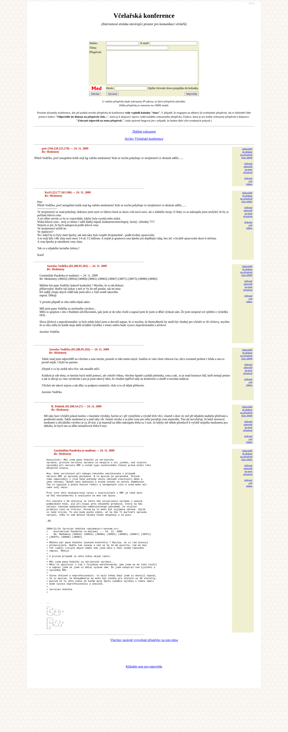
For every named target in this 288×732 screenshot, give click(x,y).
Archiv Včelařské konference (144, 145)
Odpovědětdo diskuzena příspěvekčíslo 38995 (246, 204)
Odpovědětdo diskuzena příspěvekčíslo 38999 (246, 361)
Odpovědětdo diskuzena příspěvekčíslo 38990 (246, 160)
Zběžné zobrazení (144, 138)
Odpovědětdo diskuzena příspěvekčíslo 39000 (246, 418)
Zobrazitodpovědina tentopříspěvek (247, 174)
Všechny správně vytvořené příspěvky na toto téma (144, 681)
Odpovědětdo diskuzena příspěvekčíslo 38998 (246, 277)
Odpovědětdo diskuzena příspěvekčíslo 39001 (246, 461)
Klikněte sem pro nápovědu (144, 707)
